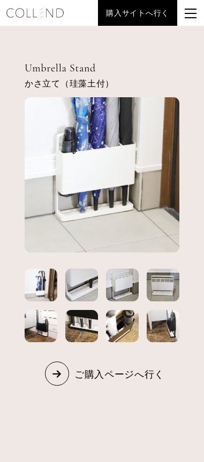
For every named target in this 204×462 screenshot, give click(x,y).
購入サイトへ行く (137, 13)
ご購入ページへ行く (119, 373)
